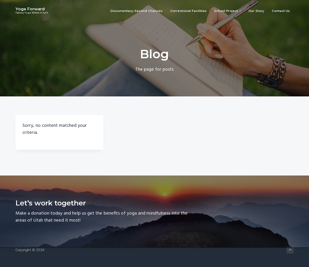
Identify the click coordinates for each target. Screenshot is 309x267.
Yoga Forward (30, 9)
